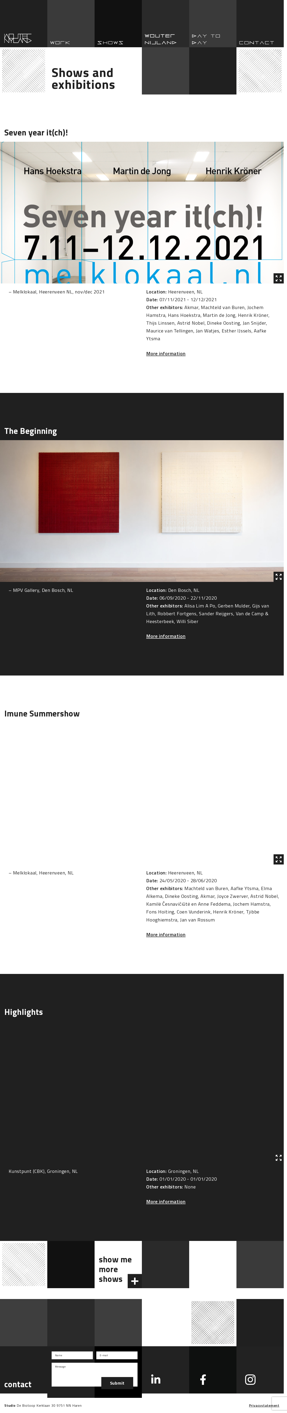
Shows (118, 23)
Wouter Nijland (165, 23)
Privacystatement (264, 1405)
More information (165, 353)
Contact (260, 23)
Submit (117, 1383)
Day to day (212, 23)
